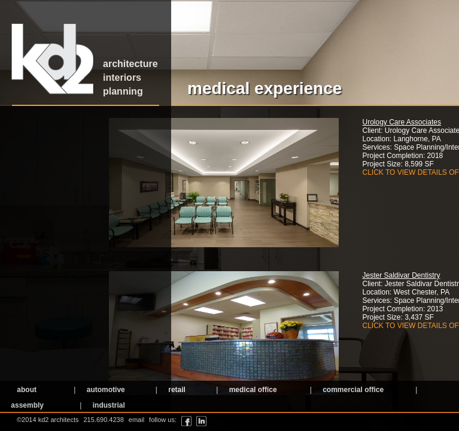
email (136, 419)
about (26, 390)
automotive (104, 390)
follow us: (163, 419)
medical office (251, 390)
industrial (107, 405)
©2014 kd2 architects (48, 419)
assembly (26, 405)
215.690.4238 (104, 419)
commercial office (352, 390)
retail (176, 390)
